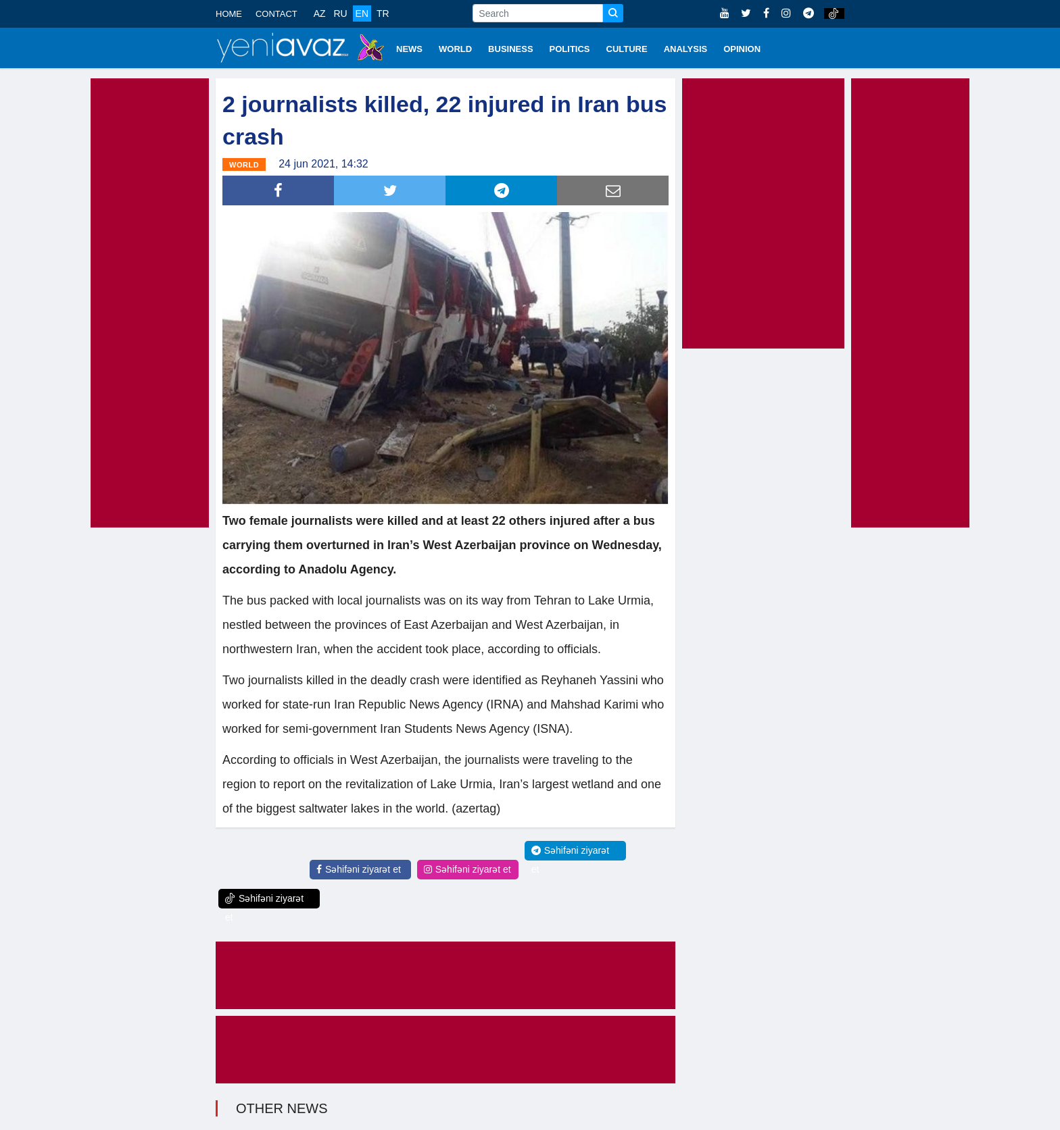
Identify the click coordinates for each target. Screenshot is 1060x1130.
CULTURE (627, 49)
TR (383, 13)
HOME (229, 14)
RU (340, 13)
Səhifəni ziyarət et (358, 869)
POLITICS (570, 49)
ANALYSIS (686, 49)
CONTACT (276, 14)
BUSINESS (510, 49)
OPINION (742, 49)
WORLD (455, 49)
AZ (320, 13)
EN (362, 13)
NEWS (409, 49)
